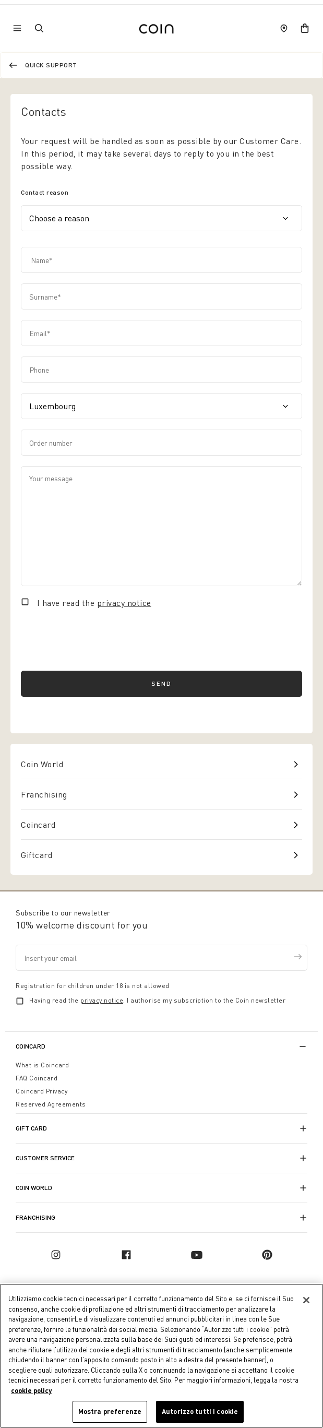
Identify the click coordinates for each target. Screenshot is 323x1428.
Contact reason (44, 192)
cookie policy (31, 1390)
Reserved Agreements (51, 1104)
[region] (161, 1355)
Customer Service (45, 1158)
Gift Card (31, 1128)
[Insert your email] (161, 958)
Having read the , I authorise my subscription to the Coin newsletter (157, 1000)
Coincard (38, 824)
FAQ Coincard (36, 1078)
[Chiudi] (306, 1300)
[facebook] (126, 1254)
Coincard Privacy (41, 1091)
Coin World (42, 764)
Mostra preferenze (109, 1411)
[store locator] (284, 28)
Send (161, 683)
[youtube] (196, 1254)
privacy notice (124, 603)
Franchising (44, 794)
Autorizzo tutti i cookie (200, 1411)
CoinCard (30, 1046)
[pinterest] (267, 1254)
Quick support (51, 65)
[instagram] (56, 1254)
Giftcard (36, 855)
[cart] (305, 28)
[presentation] (100, 640)
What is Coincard (42, 1065)
